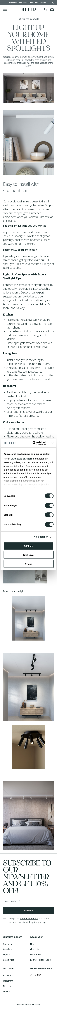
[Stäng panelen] (52, 443)
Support (7, 954)
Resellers (7, 949)
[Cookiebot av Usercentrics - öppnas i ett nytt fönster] (34, 443)
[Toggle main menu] (5, 9)
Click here (21, 264)
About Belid (35, 949)
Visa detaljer (41, 536)
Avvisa (28, 563)
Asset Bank (35, 954)
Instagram (8, 980)
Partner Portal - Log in (41, 959)
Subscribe (28, 910)
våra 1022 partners (22, 458)
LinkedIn (7, 991)
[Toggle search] (45, 9)
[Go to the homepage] (28, 9)
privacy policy (38, 922)
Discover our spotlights (14, 591)
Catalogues (8, 959)
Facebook (8, 975)
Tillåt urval (28, 555)
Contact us (8, 944)
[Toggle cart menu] (52, 9)
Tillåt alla (28, 546)
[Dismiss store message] (52, 2)
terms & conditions (29, 918)
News (33, 944)
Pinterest (7, 986)
